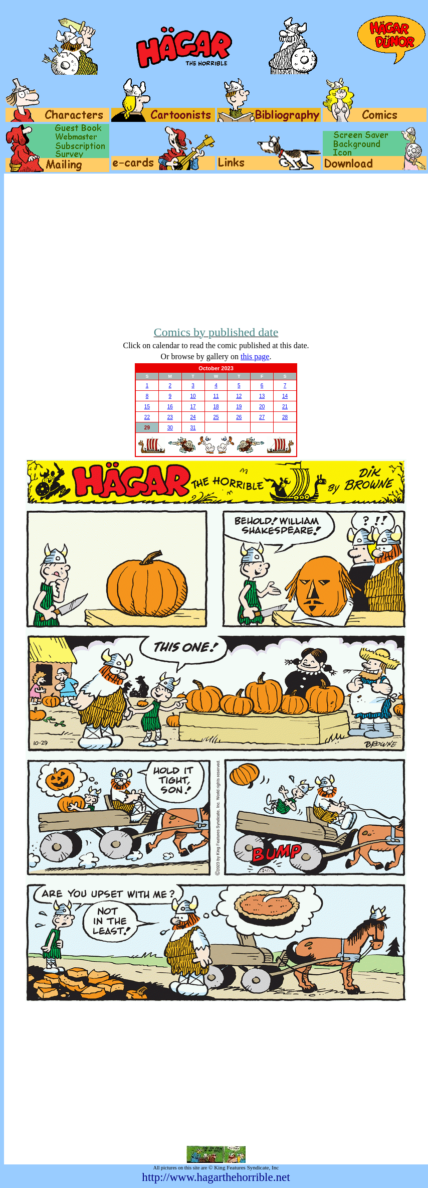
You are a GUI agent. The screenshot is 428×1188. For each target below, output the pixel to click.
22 (147, 417)
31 (193, 427)
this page (255, 356)
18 (216, 406)
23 (170, 417)
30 (170, 427)
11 (216, 396)
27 (262, 417)
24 (193, 417)
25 (216, 417)
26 (239, 417)
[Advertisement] (216, 249)
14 (285, 396)
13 (262, 396)
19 (239, 406)
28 (285, 417)
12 (239, 396)
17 (193, 406)
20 (262, 406)
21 (285, 406)
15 (147, 406)
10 (193, 396)
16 (170, 406)
